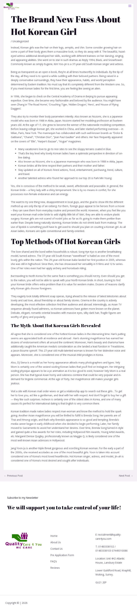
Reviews (55, 565)
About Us (55, 541)
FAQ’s (53, 559)
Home (53, 535)
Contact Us (56, 547)
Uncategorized (20, 41)
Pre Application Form (62, 553)
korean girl (43, 129)
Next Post (126, 475)
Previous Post (13, 475)
